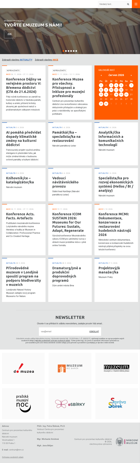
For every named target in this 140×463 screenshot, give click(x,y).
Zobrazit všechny (17, 60)
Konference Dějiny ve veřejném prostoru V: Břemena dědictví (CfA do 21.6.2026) (23, 85)
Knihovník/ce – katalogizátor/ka (20, 180)
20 (126, 94)
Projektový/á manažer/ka (109, 270)
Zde (10, 34)
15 (101, 94)
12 (121, 90)
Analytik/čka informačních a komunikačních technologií (111, 138)
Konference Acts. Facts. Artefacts (20, 216)
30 (106, 103)
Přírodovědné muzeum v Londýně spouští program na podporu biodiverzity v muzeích (23, 276)
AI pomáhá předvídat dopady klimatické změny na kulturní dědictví (23, 138)
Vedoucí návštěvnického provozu (65, 182)
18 (116, 94)
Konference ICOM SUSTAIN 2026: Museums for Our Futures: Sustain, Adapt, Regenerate (68, 222)
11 (116, 90)
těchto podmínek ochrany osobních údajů (53, 341)
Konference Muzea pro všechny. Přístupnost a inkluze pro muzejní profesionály (68, 87)
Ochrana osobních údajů (12, 457)
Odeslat (94, 331)
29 (101, 103)
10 (111, 90)
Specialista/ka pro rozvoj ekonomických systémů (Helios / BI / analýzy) (116, 184)
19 (121, 94)
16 (106, 94)
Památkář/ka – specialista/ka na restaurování (66, 136)
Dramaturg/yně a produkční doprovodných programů (66, 274)
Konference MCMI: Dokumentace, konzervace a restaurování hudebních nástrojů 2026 (115, 224)
